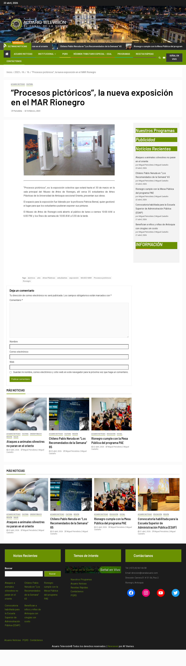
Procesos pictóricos (102, 278)
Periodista (18, 111)
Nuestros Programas (81, 579)
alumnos (31, 278)
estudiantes (62, 278)
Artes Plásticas (49, 278)
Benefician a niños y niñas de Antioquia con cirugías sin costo (32, 613)
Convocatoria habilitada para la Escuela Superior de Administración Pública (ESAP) (155, 208)
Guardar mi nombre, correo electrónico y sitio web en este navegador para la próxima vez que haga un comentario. (70, 372)
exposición (74, 278)
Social (119, 434)
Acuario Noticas (79, 583)
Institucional (46, 54)
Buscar (8, 568)
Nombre (14, 341)
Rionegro (27, 281)
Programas (124, 54)
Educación (111, 434)
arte (38, 278)
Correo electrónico (19, 351)
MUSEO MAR (86, 278)
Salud (16, 437)
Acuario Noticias (23, 54)
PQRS (65, 54)
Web (12, 362)
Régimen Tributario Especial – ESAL (93, 54)
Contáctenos (14, 61)
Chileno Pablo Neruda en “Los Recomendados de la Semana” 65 (91, 46)
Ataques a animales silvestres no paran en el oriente (11, 590)
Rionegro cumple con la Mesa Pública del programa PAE (51, 590)
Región (9, 437)
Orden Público (36, 434)
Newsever (113, 646)
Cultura (29, 84)
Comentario (16, 300)
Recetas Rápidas (145, 54)
